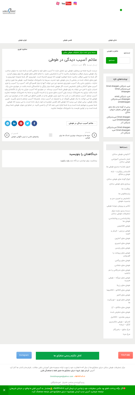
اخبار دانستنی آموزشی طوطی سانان (120, 160)
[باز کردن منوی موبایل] (129, 11)
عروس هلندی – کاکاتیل (120, 317)
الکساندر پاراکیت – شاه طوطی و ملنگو (120, 173)
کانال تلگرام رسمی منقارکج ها (67, 355)
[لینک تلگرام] (7, 123)
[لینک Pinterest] (21, 123)
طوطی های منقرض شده (120, 312)
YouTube (125, 355)
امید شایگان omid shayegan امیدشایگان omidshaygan (120, 99)
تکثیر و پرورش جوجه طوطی (118, 206)
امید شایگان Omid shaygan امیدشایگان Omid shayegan (118, 89)
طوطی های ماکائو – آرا (121, 307)
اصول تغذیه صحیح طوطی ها (118, 166)
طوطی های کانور (123, 295)
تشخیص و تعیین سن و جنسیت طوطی (120, 200)
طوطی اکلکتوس (123, 226)
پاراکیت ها (125, 189)
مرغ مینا (126, 334)
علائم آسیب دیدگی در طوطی (81, 123)
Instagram (24, 355)
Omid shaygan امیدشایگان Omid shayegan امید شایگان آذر (118, 130)
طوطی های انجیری (122, 243)
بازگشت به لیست (51, 135)
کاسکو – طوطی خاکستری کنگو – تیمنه (119, 323)
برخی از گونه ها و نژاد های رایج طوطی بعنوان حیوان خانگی (119, 110)
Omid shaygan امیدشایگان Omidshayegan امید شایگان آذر (118, 120)
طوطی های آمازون (122, 238)
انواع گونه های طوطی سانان (118, 179)
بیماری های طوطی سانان (119, 184)
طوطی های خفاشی (122, 265)
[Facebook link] (34, 123)
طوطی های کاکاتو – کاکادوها (118, 290)
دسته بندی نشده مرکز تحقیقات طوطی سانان (120, 212)
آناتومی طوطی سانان (121, 154)
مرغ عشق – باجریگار (121, 329)
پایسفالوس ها (124, 193)
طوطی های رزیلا (123, 285)
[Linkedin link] (14, 123)
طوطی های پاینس (122, 248)
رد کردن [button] (4, 390)
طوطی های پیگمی (122, 260)
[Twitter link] (27, 123)
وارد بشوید (64, 160)
